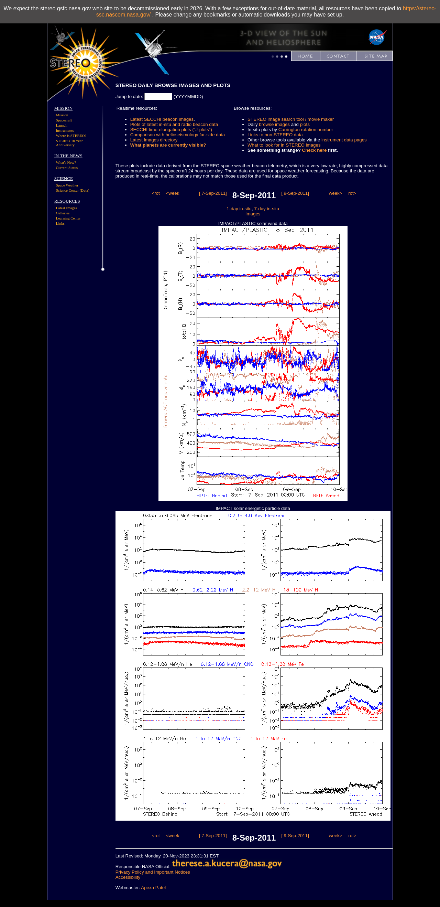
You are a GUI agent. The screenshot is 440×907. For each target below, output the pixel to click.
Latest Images (66, 208)
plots (305, 124)
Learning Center (68, 218)
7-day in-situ (266, 208)
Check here (314, 150)
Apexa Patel (153, 887)
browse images (274, 124)
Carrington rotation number (305, 129)
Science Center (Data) (72, 190)
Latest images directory (154, 139)
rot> (352, 193)
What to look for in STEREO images (284, 145)
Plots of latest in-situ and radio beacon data (174, 124)
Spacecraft (64, 120)
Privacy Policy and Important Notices (153, 872)
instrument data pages (344, 139)
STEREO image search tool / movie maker (291, 119)
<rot (156, 193)
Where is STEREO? (71, 136)
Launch (61, 125)
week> (335, 193)
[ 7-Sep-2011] (213, 193)
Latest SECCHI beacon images (162, 119)
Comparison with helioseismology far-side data (177, 134)
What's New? (66, 162)
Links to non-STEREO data (275, 134)
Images (253, 213)
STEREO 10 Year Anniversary (69, 143)
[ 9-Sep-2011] (295, 193)
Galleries (63, 213)
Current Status (67, 168)
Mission (62, 115)
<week (172, 193)
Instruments (65, 130)
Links (60, 223)
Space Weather (67, 185)
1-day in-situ (239, 208)
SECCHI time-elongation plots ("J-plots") (171, 129)
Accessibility (128, 877)
